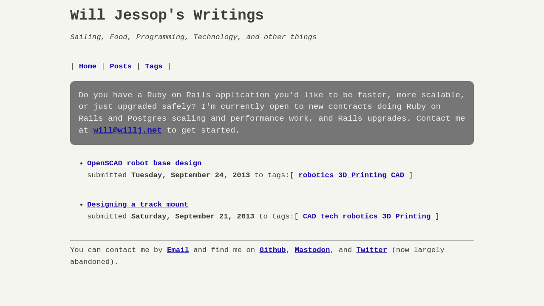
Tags (153, 66)
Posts (121, 66)
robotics (316, 175)
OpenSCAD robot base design (144, 163)
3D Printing (362, 175)
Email (178, 250)
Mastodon (312, 250)
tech (329, 216)
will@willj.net (128, 130)
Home (87, 66)
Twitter (371, 250)
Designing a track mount (137, 205)
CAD (397, 175)
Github (272, 250)
